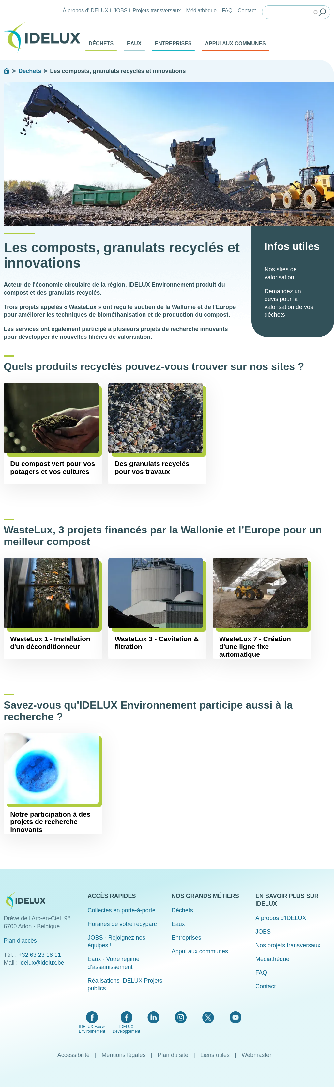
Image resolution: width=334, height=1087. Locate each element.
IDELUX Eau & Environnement (92, 1029)
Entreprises (173, 43)
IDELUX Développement (126, 1029)
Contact (247, 10)
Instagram (181, 1017)
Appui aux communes (235, 43)
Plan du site (173, 1055)
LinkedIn (153, 1017)
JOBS (120, 10)
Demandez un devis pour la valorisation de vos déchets (289, 303)
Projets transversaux (157, 10)
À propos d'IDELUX (85, 10)
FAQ (227, 10)
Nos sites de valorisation (281, 273)
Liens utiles (215, 1055)
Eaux (134, 43)
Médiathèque (201, 10)
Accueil (6, 71)
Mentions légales (123, 1055)
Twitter (208, 1017)
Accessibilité (73, 1055)
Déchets (101, 43)
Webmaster (257, 1055)
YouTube (235, 1017)
